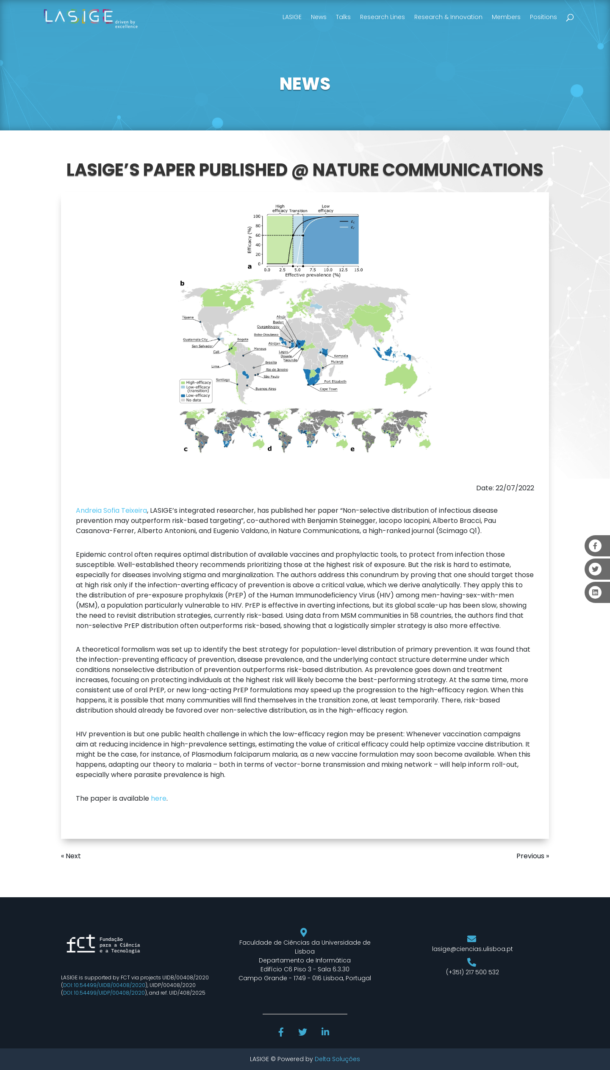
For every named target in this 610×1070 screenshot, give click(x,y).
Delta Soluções (337, 1059)
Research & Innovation (448, 17)
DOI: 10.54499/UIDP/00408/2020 (104, 992)
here (158, 798)
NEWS (305, 84)
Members (506, 17)
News (319, 17)
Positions (543, 17)
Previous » (532, 856)
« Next (71, 856)
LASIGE (292, 17)
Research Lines (382, 17)
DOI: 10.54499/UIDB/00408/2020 (104, 985)
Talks (343, 17)
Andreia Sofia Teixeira (111, 510)
